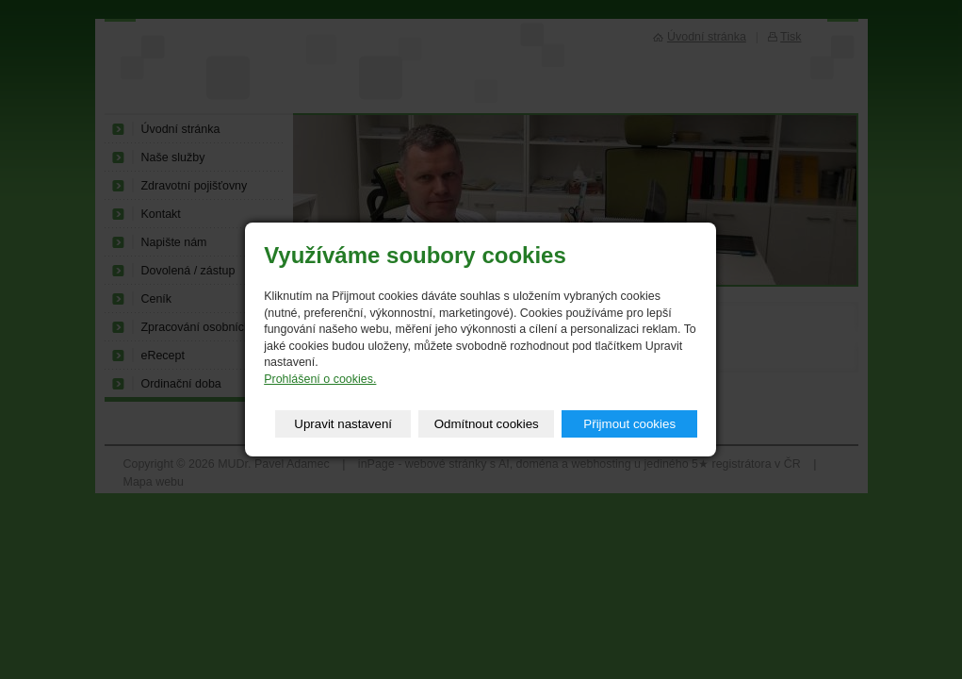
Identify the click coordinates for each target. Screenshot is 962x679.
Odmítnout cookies (486, 424)
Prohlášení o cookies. (320, 379)
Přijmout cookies (629, 424)
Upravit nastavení (343, 424)
